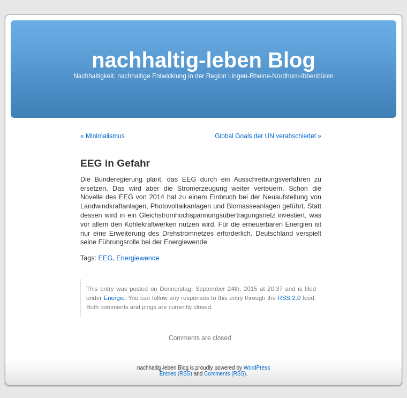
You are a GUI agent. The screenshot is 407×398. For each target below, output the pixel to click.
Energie (114, 298)
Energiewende (138, 258)
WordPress (257, 368)
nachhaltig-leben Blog (203, 60)
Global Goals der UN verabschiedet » (268, 136)
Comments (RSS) (225, 374)
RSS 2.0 (289, 298)
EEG (106, 258)
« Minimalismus (102, 136)
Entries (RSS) (176, 374)
